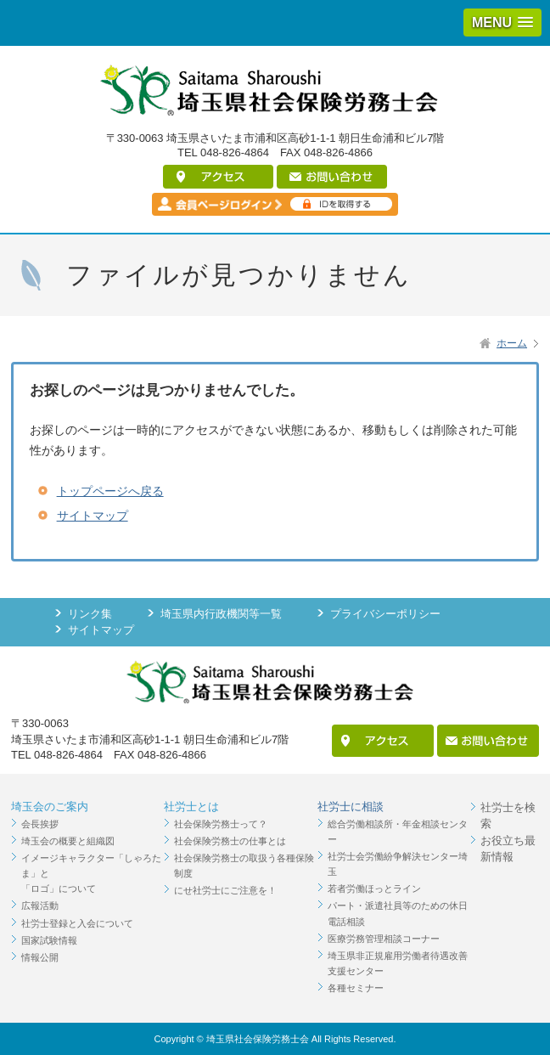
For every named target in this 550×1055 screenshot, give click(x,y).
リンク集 (90, 613)
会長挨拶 (40, 824)
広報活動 (40, 905)
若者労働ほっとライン (374, 888)
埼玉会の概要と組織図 (68, 841)
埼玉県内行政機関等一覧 (221, 613)
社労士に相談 (350, 806)
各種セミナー (356, 988)
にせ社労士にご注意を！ (225, 890)
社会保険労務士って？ (220, 824)
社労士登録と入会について (77, 923)
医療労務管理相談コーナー (384, 939)
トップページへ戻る (110, 491)
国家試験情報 (49, 940)
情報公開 (40, 957)
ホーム (512, 343)
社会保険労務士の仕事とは (230, 841)
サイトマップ (92, 515)
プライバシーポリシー (385, 613)
